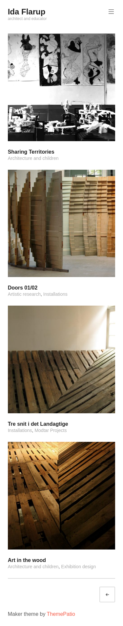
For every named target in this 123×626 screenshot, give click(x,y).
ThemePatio (61, 614)
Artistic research (24, 294)
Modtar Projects (50, 430)
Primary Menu (110, 11)
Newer (113, 594)
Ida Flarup (27, 11)
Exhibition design (78, 566)
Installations (55, 294)
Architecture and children (33, 158)
